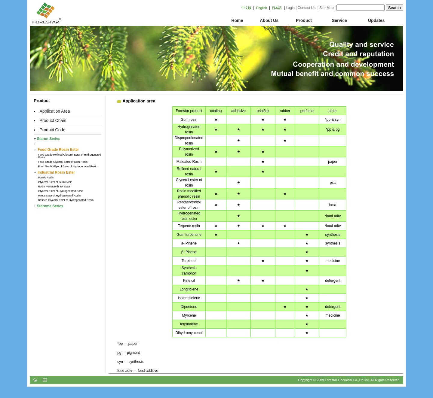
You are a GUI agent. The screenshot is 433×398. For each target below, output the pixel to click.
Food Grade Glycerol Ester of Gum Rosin (63, 161)
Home (233, 20)
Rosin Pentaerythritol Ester (54, 186)
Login (290, 8)
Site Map (326, 8)
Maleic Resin (46, 177)
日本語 (277, 8)
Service (339, 20)
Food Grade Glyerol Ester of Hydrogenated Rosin (67, 166)
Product (304, 20)
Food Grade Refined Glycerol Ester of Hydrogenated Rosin (69, 156)
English (261, 8)
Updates (376, 20)
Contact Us (306, 8)
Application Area (54, 111)
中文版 (246, 8)
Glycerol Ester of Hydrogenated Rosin (60, 191)
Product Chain (52, 120)
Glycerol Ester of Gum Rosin (55, 182)
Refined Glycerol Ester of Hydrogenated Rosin (66, 200)
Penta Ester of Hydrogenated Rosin (59, 195)
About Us (269, 20)
